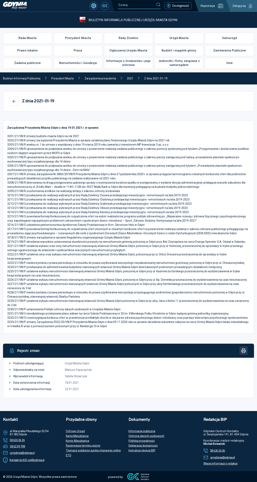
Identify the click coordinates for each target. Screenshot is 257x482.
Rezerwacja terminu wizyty (83, 445)
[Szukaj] (158, 4)
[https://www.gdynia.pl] (15, 6)
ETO (68, 455)
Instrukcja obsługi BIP (141, 450)
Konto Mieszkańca (77, 440)
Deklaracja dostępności (143, 445)
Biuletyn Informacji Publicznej (21, 78)
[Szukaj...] (137, 5)
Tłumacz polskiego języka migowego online (93, 450)
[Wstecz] (14, 101)
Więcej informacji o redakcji (220, 463)
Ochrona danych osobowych (146, 436)
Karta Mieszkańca (77, 436)
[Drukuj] (244, 351)
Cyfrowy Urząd (75, 431)
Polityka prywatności (141, 440)
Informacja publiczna (141, 431)
